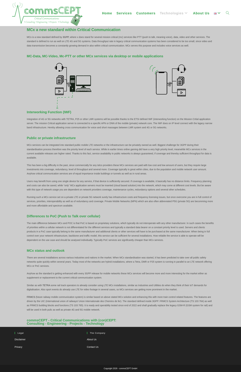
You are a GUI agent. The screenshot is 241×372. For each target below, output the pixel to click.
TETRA (47, 285)
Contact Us (92, 347)
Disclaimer (20, 339)
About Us (92, 339)
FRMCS (31, 297)
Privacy (18, 347)
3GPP (66, 37)
